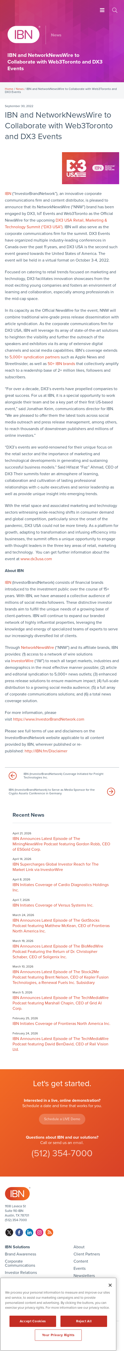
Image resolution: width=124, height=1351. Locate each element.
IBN (8, 193)
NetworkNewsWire (37, 647)
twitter (9, 1232)
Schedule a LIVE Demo (62, 1119)
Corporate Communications (20, 1263)
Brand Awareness (20, 1254)
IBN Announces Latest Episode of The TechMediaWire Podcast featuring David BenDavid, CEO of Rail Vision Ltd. (61, 1044)
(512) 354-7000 (62, 1153)
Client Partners (87, 1254)
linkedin (29, 1232)
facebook (19, 1232)
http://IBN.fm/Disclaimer (46, 751)
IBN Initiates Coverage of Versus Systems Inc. (53, 905)
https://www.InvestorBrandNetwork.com (48, 719)
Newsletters (84, 1275)
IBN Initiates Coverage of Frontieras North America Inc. (61, 1023)
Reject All (84, 1321)
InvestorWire (22, 660)
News (20, 89)
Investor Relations (21, 1272)
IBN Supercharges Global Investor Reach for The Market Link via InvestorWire (56, 867)
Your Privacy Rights (58, 1335)
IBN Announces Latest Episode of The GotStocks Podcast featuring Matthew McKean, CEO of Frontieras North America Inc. (61, 926)
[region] (58, 1314)
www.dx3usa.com (36, 559)
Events (80, 1268)
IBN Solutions (17, 1247)
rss (49, 1232)
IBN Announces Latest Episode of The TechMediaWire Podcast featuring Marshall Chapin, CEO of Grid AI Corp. (61, 1003)
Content (81, 1261)
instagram (39, 1232)
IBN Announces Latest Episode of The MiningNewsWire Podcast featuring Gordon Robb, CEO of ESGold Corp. (61, 844)
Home (9, 89)
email (78, 1142)
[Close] (110, 1285)
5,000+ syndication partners (34, 357)
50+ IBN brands (61, 363)
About (79, 1247)
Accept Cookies (33, 1321)
